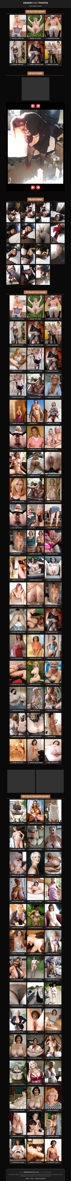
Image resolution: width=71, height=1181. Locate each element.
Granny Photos (35, 2)
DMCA (32, 1178)
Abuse (27, 1178)
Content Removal (40, 1178)
